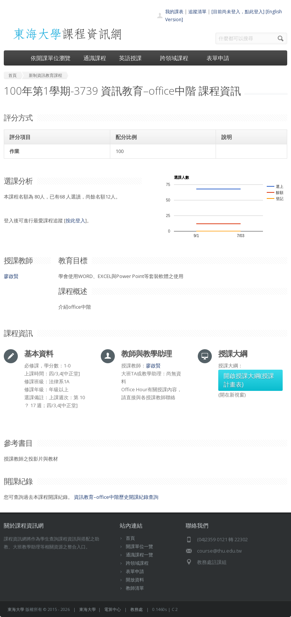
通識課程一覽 (139, 554)
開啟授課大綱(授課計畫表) (249, 380)
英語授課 (133, 58)
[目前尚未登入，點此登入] (237, 11)
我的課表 (174, 11)
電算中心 (112, 609)
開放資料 (135, 579)
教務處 (136, 609)
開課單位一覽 (139, 546)
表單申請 (218, 58)
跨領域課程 (177, 58)
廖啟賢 (11, 276)
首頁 (130, 538)
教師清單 (135, 588)
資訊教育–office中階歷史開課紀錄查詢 (116, 497)
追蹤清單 (197, 11)
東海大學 (16, 609)
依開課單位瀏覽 (50, 58)
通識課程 (94, 58)
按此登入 (75, 220)
